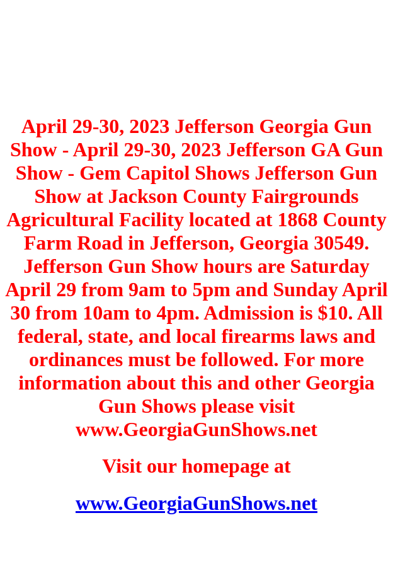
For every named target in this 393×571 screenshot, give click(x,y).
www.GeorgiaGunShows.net (196, 503)
